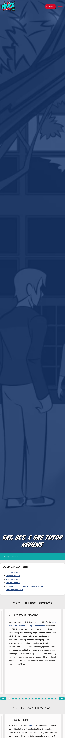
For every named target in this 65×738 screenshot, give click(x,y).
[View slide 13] (52, 698)
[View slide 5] (26, 698)
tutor (30, 726)
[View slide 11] (45, 698)
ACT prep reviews (13, 579)
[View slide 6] (29, 698)
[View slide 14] (55, 698)
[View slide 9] (39, 698)
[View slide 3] (19, 698)
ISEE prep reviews (13, 583)
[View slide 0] (9, 698)
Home (6, 557)
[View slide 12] (49, 698)
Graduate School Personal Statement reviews (24, 586)
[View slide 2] (16, 698)
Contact (50, 6)
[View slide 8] (36, 698)
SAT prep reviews (13, 576)
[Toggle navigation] (60, 6)
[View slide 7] (32, 698)
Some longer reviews (14, 590)
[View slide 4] (22, 698)
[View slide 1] (13, 698)
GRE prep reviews (13, 572)
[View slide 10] (42, 698)
